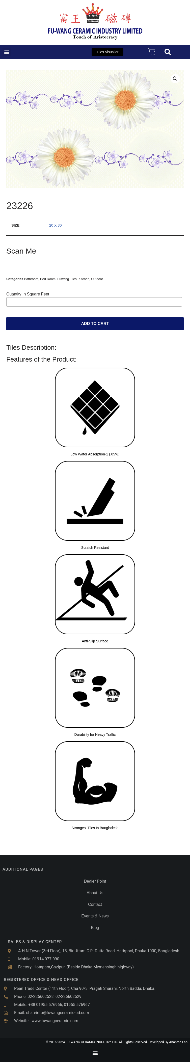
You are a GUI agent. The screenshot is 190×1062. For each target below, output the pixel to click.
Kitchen (83, 279)
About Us (95, 893)
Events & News (94, 916)
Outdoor (97, 279)
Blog (95, 927)
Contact (95, 904)
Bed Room (48, 279)
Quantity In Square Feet (27, 294)
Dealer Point (95, 881)
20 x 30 (55, 225)
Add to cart (95, 323)
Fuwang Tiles (66, 279)
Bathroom (31, 279)
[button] (7, 52)
